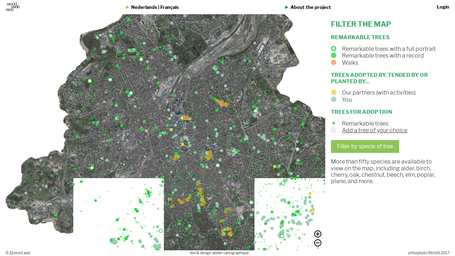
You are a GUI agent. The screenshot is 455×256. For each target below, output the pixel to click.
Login (443, 7)
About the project (310, 7)
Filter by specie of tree (366, 146)
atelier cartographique (231, 253)
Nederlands (144, 7)
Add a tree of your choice (376, 130)
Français (169, 7)
